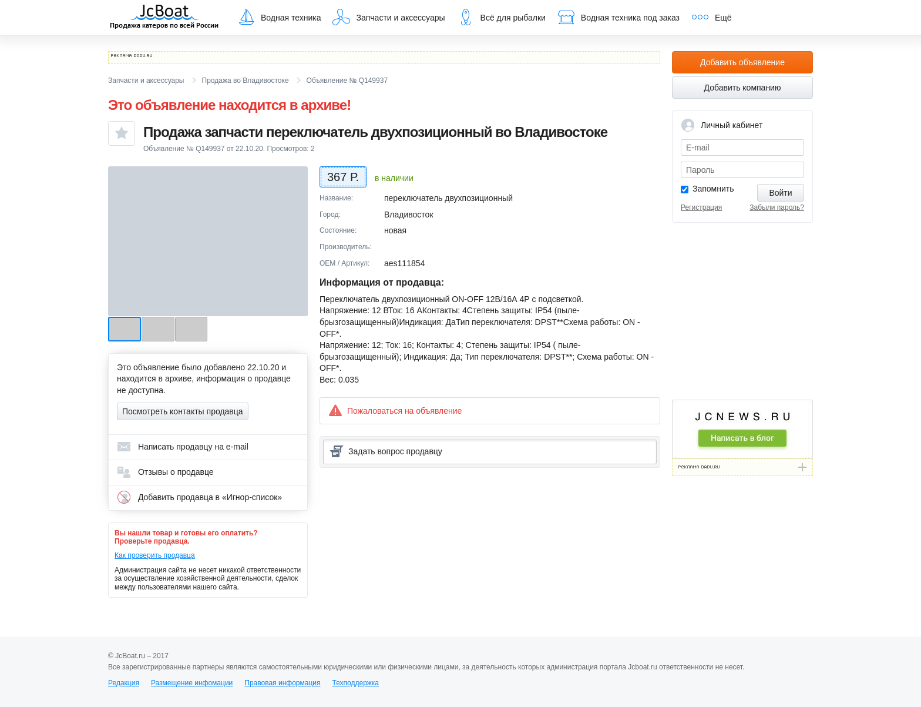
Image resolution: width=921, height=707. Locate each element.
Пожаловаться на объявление (395, 410)
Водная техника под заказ (618, 17)
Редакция (123, 683)
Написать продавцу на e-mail (182, 447)
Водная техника (279, 17)
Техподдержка (355, 683)
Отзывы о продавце (165, 472)
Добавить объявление (742, 62)
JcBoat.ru (164, 18)
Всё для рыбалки (501, 17)
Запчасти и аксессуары (388, 17)
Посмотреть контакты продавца (182, 411)
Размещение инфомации (192, 683)
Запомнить (713, 188)
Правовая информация (282, 683)
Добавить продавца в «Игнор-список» (199, 497)
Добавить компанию (742, 87)
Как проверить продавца (155, 555)
